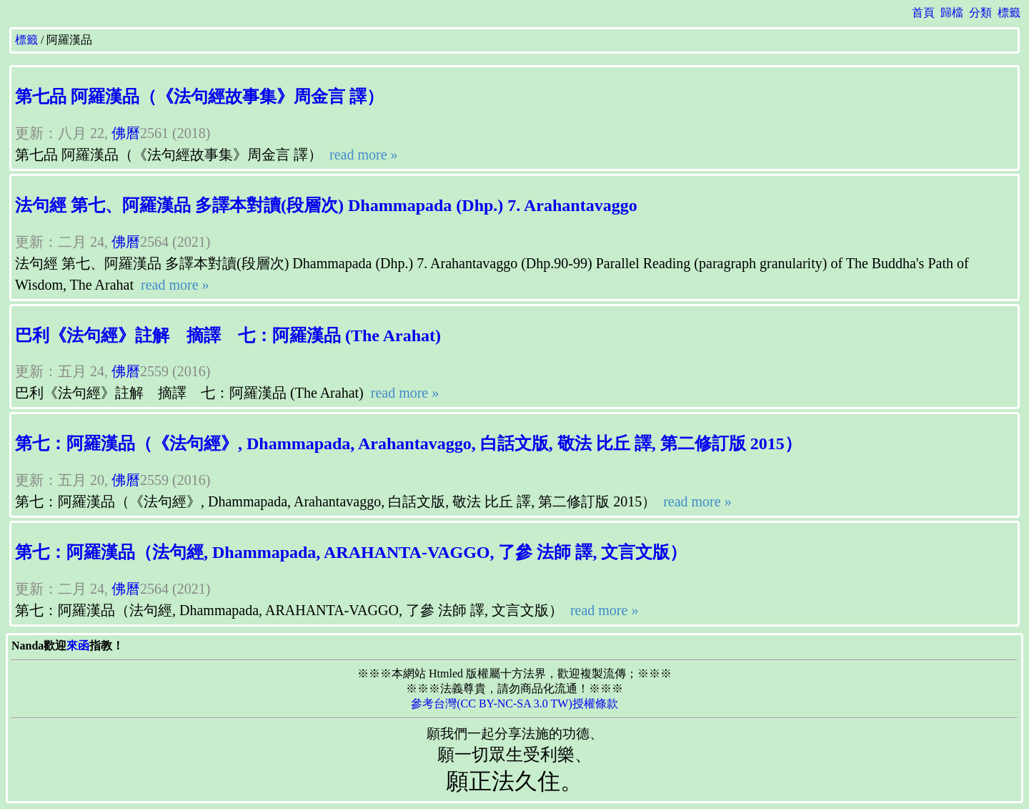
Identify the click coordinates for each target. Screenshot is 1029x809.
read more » (362, 154)
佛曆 (125, 133)
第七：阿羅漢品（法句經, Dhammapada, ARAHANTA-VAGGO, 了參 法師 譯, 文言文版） (351, 552)
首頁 (923, 12)
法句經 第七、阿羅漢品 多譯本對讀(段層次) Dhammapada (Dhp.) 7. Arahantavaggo (326, 205)
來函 (77, 645)
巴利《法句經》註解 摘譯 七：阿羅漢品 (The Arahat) (228, 335)
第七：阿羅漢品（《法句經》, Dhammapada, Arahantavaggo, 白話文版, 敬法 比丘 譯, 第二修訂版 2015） (408, 443)
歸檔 (951, 12)
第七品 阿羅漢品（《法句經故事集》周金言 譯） (199, 96)
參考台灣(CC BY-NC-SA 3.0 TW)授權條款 (514, 703)
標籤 (1009, 12)
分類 (980, 12)
